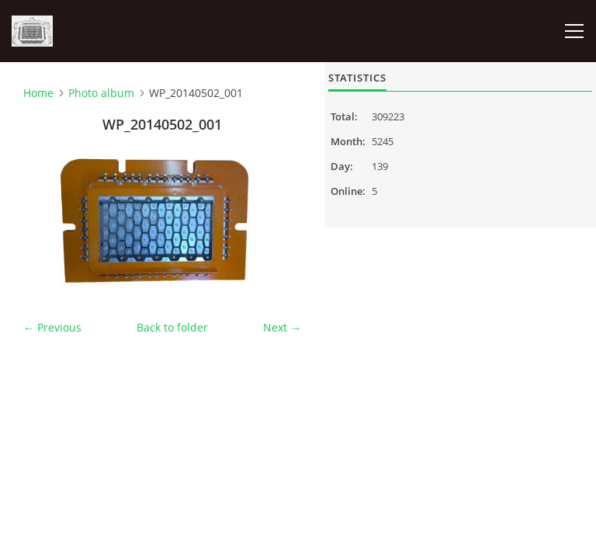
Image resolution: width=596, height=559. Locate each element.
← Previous (52, 327)
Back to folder (172, 327)
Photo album (101, 92)
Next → (282, 327)
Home (38, 92)
